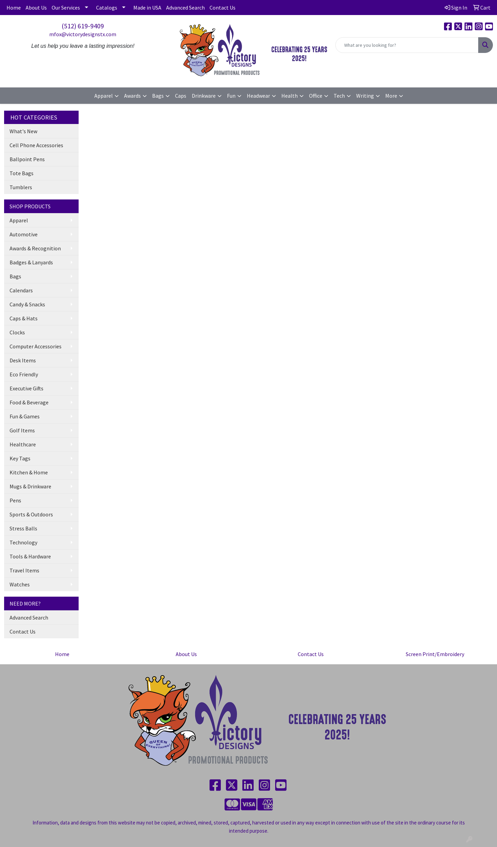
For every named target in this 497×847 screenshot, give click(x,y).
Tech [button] (339, 95)
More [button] (391, 95)
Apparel (19, 220)
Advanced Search (185, 7)
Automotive (24, 234)
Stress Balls (23, 528)
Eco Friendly (24, 374)
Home (13, 7)
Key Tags (20, 458)
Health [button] (289, 95)
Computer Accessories (36, 346)
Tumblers (21, 187)
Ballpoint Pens (27, 159)
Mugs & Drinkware (30, 486)
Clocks (17, 332)
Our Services (66, 7)
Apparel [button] (103, 95)
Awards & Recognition (35, 248)
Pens (15, 500)
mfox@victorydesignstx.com (82, 34)
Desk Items (23, 360)
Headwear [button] (258, 95)
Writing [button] (365, 95)
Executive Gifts (26, 388)
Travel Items (24, 570)
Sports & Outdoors (31, 514)
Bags (15, 276)
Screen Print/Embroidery (435, 654)
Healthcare (23, 444)
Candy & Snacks (27, 304)
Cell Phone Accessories (36, 145)
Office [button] (315, 95)
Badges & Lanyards (31, 262)
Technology (23, 542)
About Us (36, 7)
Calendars (21, 290)
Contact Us (223, 7)
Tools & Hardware (30, 556)
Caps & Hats (24, 318)
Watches (20, 584)
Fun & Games (25, 416)
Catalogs (106, 7)
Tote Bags (21, 173)
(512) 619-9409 (83, 26)
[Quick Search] (407, 45)
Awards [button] (132, 95)
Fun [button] (231, 95)
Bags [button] (158, 95)
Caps (180, 95)
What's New (23, 131)
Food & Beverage (29, 402)
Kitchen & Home (29, 472)
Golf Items (22, 430)
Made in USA (147, 7)
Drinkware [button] (204, 95)
